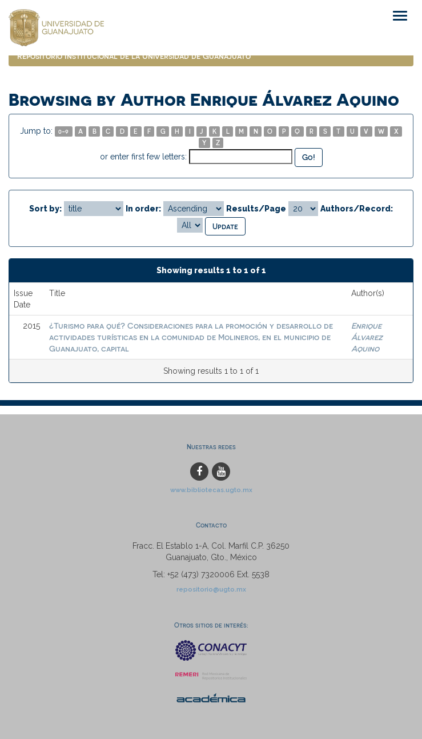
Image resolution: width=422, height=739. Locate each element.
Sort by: (45, 208)
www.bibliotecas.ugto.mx (211, 490)
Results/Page (256, 208)
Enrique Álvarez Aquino (367, 337)
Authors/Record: (356, 208)
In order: (143, 208)
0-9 (63, 131)
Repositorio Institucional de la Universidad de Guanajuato (134, 56)
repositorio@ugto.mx (211, 589)
